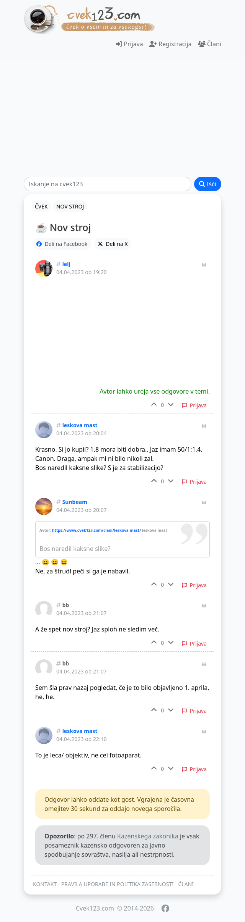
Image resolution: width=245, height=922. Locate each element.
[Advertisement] (122, 117)
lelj (66, 264)
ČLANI (186, 884)
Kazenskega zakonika (147, 836)
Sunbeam (74, 501)
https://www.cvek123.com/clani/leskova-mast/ (96, 530)
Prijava (129, 44)
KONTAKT (45, 884)
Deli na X (113, 243)
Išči (207, 184)
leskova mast (80, 425)
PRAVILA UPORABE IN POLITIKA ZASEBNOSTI (117, 884)
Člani (209, 44)
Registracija (170, 44)
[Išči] (107, 184)
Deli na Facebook (62, 243)
